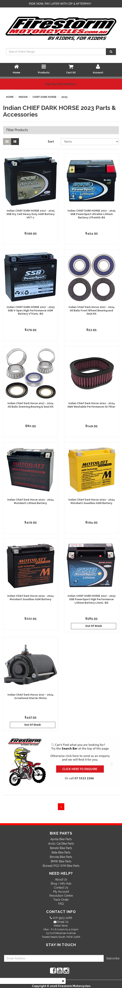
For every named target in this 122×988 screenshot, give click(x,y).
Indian (23, 97)
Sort (51, 141)
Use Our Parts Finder (61, 84)
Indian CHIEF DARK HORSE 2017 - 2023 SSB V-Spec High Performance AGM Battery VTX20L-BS (30, 310)
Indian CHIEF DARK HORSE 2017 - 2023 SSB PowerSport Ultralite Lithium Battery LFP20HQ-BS (91, 214)
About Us (61, 879)
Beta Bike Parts (61, 852)
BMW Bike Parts (61, 861)
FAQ (61, 903)
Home (10, 97)
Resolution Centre (61, 895)
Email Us (62, 921)
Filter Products (17, 130)
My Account (61, 891)
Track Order (61, 899)
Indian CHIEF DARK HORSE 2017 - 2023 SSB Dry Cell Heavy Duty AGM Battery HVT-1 (30, 214)
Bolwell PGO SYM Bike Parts (61, 865)
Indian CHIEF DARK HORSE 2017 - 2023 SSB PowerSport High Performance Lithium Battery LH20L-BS (91, 599)
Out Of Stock (93, 626)
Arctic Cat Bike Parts (61, 843)
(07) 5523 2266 (62, 917)
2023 (64, 97)
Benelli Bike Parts (61, 848)
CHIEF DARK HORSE (44, 97)
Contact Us (61, 887)
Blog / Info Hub (61, 883)
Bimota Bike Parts (61, 857)
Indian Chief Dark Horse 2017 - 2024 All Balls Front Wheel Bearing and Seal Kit (92, 310)
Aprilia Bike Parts (61, 839)
